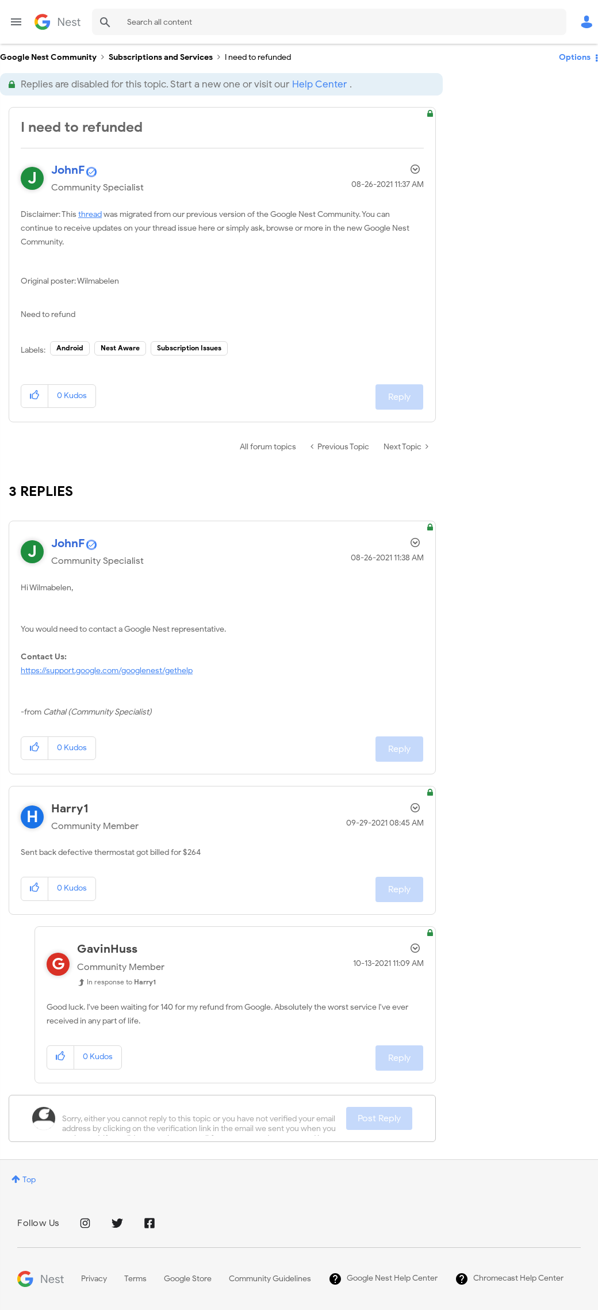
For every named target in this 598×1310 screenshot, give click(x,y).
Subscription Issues (189, 347)
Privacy (94, 1279)
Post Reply (379, 1118)
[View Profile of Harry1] (70, 808)
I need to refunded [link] (258, 57)
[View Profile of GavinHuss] (107, 949)
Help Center (319, 84)
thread (90, 214)
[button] (34, 396)
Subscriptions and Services (161, 57)
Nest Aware (120, 347)
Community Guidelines (270, 1279)
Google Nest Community (57, 21)
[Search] (329, 22)
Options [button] (575, 57)
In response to (121, 981)
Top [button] (29, 1180)
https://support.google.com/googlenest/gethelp (107, 670)
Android (69, 347)
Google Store (188, 1279)
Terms (135, 1279)
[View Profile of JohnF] (68, 170)
